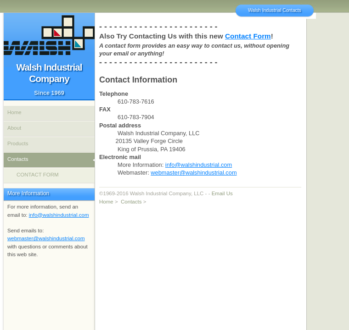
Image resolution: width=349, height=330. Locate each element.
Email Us (222, 193)
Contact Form (248, 36)
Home (106, 201)
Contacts (131, 201)
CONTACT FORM (38, 174)
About (14, 128)
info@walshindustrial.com (198, 164)
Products (17, 143)
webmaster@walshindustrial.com (193, 172)
